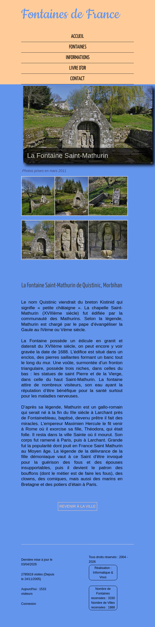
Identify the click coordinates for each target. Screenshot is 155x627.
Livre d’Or (77, 68)
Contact (77, 78)
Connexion (28, 604)
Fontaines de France (70, 14)
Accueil (77, 36)
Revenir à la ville (77, 506)
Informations (77, 57)
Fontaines (77, 47)
